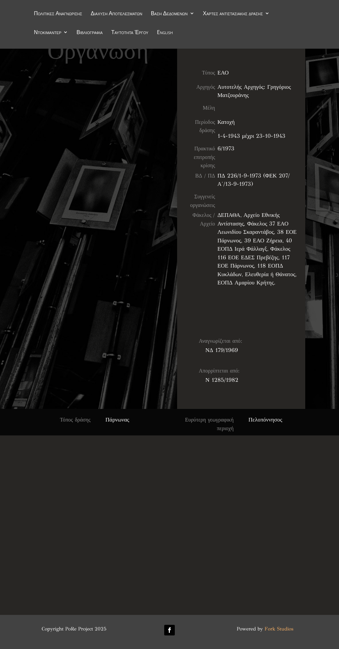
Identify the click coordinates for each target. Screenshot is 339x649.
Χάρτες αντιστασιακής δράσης (233, 14)
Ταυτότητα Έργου (129, 33)
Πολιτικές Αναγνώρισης (58, 14)
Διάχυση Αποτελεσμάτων (116, 14)
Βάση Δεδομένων (169, 14)
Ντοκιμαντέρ (47, 33)
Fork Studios (279, 629)
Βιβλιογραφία (89, 33)
